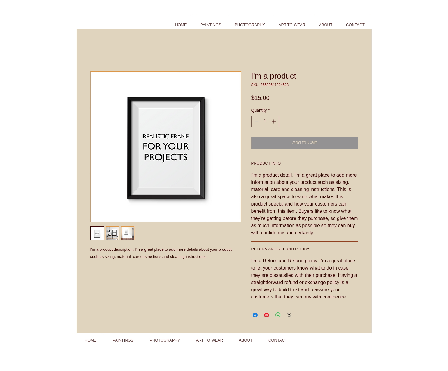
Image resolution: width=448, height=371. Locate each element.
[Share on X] (289, 315)
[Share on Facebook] (255, 315)
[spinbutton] (265, 121)
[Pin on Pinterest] (266, 315)
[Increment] (274, 121)
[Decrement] (256, 121)
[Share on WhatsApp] (278, 315)
